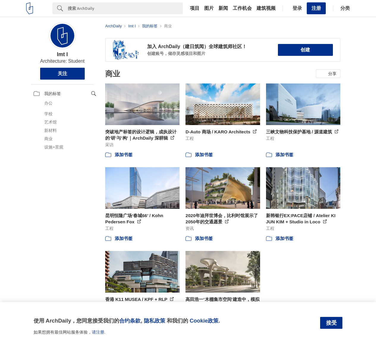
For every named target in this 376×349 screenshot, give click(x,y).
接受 (331, 323)
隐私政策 (154, 321)
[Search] (125, 8)
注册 (316, 8)
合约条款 (130, 321)
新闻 (223, 8)
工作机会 (242, 8)
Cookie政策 (204, 321)
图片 (209, 8)
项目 (194, 8)
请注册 (98, 332)
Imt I (62, 54)
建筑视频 (266, 8)
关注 (62, 73)
